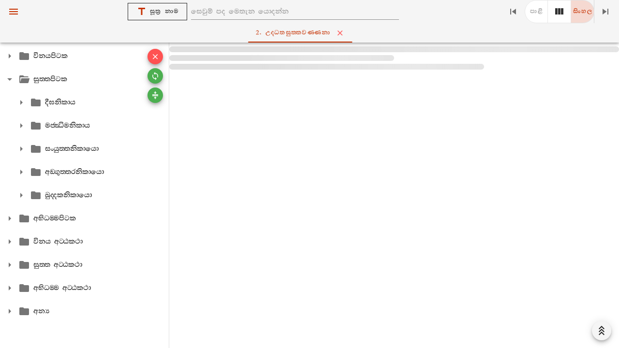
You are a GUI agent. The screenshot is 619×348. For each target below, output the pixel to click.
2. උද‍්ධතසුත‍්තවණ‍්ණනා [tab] (311, 33)
